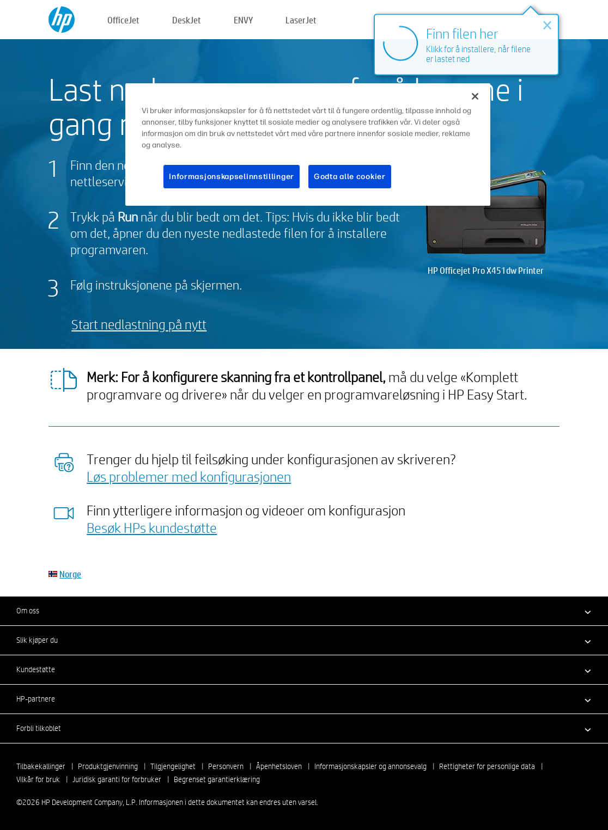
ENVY (243, 20)
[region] (307, 144)
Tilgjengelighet (173, 766)
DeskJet (186, 20)
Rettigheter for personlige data (487, 766)
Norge (70, 574)
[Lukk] (475, 96)
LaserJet (301, 20)
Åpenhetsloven (279, 766)
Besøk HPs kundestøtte (152, 527)
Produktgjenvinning (108, 766)
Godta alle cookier (350, 176)
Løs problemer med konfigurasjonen (189, 476)
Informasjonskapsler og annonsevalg (370, 766)
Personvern (226, 766)
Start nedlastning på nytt (138, 324)
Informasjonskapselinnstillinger (231, 176)
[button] (304, 610)
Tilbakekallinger (40, 766)
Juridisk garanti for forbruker (116, 779)
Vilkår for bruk (38, 779)
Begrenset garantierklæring (217, 779)
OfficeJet (123, 20)
